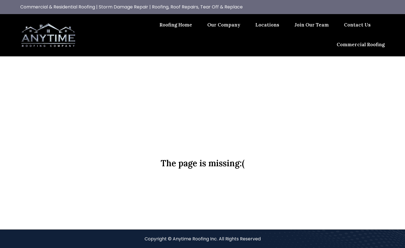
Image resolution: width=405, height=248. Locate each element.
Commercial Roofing (361, 44)
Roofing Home (175, 25)
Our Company (223, 25)
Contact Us (357, 25)
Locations (267, 25)
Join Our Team (311, 25)
